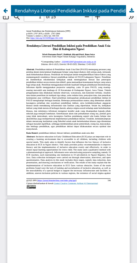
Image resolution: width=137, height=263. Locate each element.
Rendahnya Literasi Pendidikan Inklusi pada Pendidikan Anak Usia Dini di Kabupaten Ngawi (76, 10)
